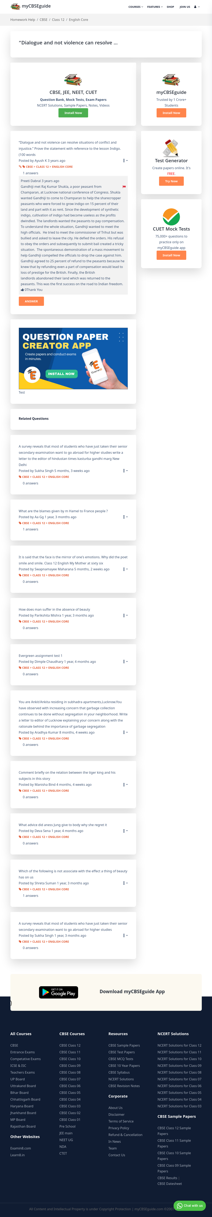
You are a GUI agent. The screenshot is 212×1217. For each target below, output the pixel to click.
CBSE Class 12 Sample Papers (174, 1131)
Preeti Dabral (31, 181)
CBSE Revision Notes (124, 1086)
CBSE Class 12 (70, 1045)
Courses (136, 7)
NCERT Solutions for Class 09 (180, 1065)
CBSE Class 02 (70, 1113)
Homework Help (22, 19)
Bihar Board (19, 1092)
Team (113, 1148)
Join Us (185, 7)
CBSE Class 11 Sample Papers (174, 1143)
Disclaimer (117, 1114)
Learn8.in (17, 1155)
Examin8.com (20, 1148)
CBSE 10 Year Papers (124, 1065)
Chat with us (189, 1206)
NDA (62, 1146)
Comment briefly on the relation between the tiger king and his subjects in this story (67, 775)
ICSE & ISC (18, 1065)
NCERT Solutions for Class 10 (180, 1059)
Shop (170, 7)
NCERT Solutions (121, 1079)
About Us (116, 1108)
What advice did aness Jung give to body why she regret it (63, 825)
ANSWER (31, 301)
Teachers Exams (22, 1072)
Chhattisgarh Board (25, 1099)
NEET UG (66, 1140)
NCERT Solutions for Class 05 (180, 1092)
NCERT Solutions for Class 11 (180, 1052)
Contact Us (117, 1155)
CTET (63, 1153)
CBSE (43, 19)
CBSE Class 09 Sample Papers (174, 1168)
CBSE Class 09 (70, 1065)
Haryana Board (22, 1106)
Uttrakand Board (23, 1086)
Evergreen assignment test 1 (41, 655)
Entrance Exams (22, 1052)
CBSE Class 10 (70, 1059)
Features (155, 7)
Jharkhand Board (23, 1113)
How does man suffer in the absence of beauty (54, 609)
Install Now (73, 113)
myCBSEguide (31, 7)
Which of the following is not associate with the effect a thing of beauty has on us (73, 874)
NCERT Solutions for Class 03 (180, 1106)
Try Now (171, 181)
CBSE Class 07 (70, 1079)
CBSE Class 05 (70, 1092)
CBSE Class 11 (70, 1052)
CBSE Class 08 (70, 1072)
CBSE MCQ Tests (121, 1059)
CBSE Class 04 (70, 1099)
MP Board (18, 1119)
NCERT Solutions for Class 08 (180, 1072)
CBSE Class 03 (70, 1106)
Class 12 (58, 19)
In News (115, 1141)
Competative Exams (25, 1059)
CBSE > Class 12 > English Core (47, 167)
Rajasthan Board (23, 1126)
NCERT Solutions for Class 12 (180, 1045)
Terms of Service (121, 1121)
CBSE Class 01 (70, 1119)
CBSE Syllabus (119, 1072)
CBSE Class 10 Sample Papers (174, 1156)
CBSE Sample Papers (124, 1045)
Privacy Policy (119, 1128)
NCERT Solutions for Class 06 (180, 1086)
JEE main (66, 1133)
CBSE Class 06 (70, 1086)
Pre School (67, 1126)
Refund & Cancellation (126, 1135)
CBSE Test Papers (122, 1052)
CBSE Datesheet (170, 1183)
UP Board (17, 1079)
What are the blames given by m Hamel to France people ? (63, 511)
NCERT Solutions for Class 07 (180, 1079)
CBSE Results (167, 1178)
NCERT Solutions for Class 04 (180, 1099)
